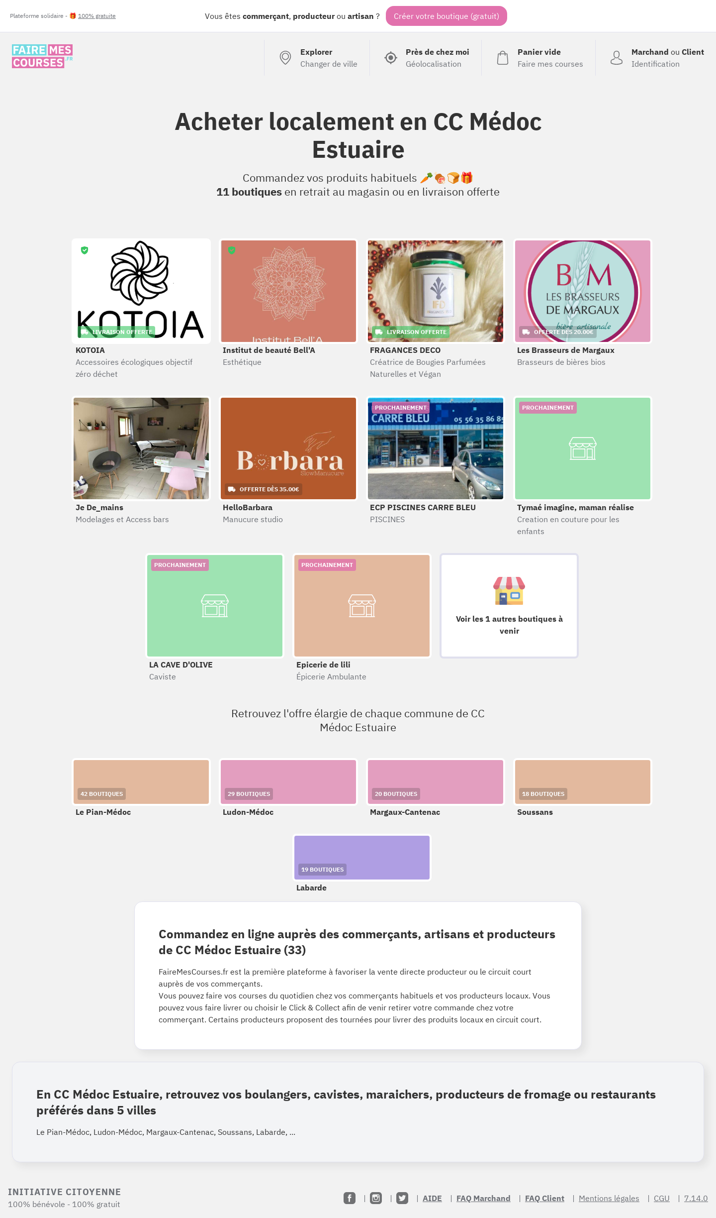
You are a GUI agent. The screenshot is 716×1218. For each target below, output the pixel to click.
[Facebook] (350, 1198)
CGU (662, 1198)
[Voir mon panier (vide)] (538, 58)
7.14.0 (696, 1198)
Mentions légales (609, 1198)
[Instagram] (376, 1198)
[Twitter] (402, 1198)
